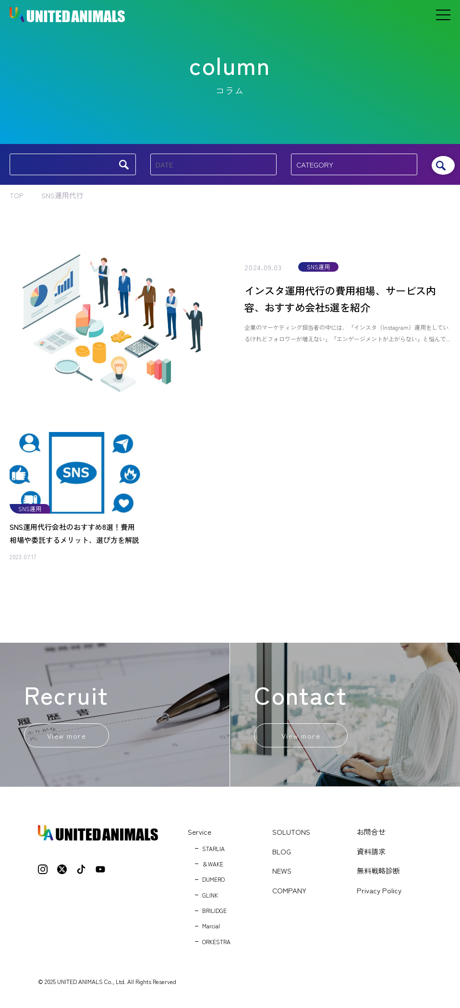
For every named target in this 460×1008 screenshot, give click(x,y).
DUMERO (213, 882)
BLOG (281, 854)
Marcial (211, 928)
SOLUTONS (291, 834)
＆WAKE (212, 867)
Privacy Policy (379, 893)
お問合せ (371, 834)
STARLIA (213, 851)
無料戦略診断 (378, 873)
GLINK (210, 897)
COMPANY (289, 893)
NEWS (281, 873)
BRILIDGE (214, 913)
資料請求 (371, 854)
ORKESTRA (216, 944)
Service (199, 834)
